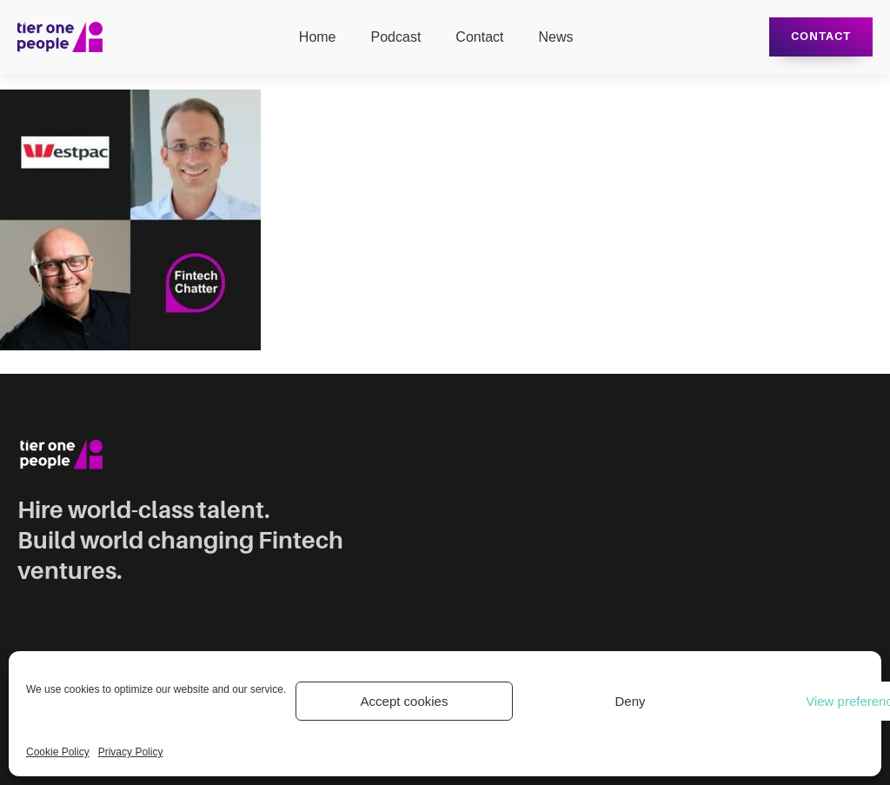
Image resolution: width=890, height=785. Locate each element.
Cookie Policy (58, 752)
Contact (479, 37)
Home (317, 37)
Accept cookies (404, 701)
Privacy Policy (130, 752)
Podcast (396, 37)
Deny (629, 701)
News (555, 37)
